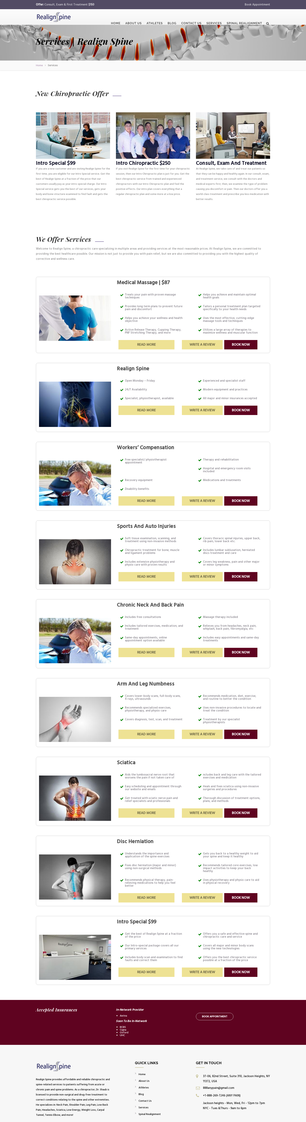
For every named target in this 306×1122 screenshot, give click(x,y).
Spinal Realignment (244, 18)
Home (116, 18)
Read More (146, 344)
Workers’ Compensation (145, 447)
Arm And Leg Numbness (145, 684)
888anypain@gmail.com (218, 1087)
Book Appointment (257, 4)
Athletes (155, 18)
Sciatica (126, 762)
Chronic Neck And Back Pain (150, 605)
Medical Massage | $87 (143, 282)
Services (214, 18)
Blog (172, 18)
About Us (133, 18)
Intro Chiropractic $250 (143, 163)
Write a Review (202, 344)
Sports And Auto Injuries (146, 526)
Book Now (241, 344)
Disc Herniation (135, 841)
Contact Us (191, 18)
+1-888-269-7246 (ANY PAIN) (221, 1095)
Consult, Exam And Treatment (231, 163)
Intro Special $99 (56, 163)
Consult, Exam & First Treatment (69, 4)
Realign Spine (133, 368)
